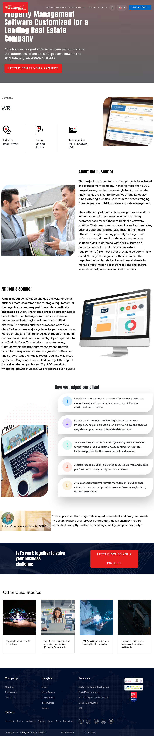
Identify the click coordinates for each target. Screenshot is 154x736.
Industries (61, 7)
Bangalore (68, 721)
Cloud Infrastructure (88, 702)
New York (9, 721)
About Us (9, 687)
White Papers (48, 692)
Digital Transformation (89, 692)
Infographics (48, 702)
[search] (112, 8)
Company (102, 7)
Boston (19, 721)
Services (50, 7)
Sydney (42, 721)
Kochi (58, 721)
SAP (81, 708)
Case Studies (48, 697)
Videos (45, 708)
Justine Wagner (9, 526)
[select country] (121, 8)
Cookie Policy (91, 732)
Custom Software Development (94, 687)
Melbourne (31, 721)
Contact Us (10, 697)
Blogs (44, 687)
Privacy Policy (67, 732)
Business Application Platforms (94, 697)
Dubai (50, 721)
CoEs (71, 7)
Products (80, 7)
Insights (91, 7)
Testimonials (11, 692)
